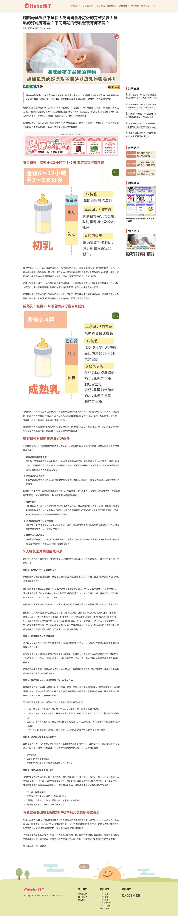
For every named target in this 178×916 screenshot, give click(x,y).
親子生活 (100, 5)
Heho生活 (104, 896)
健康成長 (75, 5)
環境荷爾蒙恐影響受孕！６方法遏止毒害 (140, 219)
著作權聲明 (82, 896)
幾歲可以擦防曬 (143, 171)
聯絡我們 (81, 899)
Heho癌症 (104, 899)
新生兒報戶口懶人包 (144, 153)
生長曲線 (135, 5)
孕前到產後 (88, 5)
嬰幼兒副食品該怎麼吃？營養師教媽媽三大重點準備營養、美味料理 (140, 253)
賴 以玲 (50, 28)
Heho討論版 (105, 905)
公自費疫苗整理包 (143, 155)
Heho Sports (105, 902)
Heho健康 (104, 893)
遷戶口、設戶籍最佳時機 (146, 165)
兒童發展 (124, 5)
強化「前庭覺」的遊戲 (145, 174)
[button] (154, 5)
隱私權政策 (82, 893)
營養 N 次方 (105, 908)
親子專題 (146, 5)
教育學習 (112, 5)
